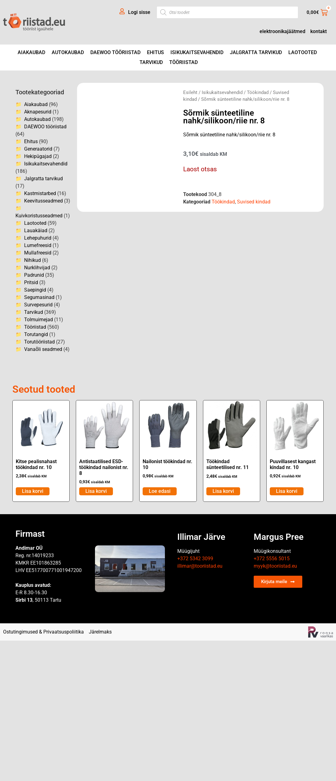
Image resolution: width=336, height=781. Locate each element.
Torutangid (36, 334)
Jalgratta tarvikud (256, 52)
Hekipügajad (38, 156)
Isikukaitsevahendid (196, 52)
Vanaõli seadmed (43, 349)
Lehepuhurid (37, 238)
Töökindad (258, 92)
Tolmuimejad (38, 319)
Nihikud (32, 260)
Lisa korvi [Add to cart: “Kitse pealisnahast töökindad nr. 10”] (32, 491)
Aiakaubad (31, 52)
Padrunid (34, 275)
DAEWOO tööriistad (115, 52)
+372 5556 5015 (272, 558)
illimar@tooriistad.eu (199, 566)
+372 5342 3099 (195, 558)
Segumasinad (39, 297)
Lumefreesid (37, 245)
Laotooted (302, 52)
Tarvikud (151, 62)
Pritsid (31, 282)
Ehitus (155, 52)
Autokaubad (68, 52)
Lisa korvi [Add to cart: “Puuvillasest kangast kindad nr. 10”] (286, 491)
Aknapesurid (37, 112)
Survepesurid (38, 305)
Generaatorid (38, 149)
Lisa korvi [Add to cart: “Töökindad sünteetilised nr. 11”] (223, 491)
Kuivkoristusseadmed (38, 216)
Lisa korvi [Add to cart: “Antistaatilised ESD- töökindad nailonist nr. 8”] (96, 491)
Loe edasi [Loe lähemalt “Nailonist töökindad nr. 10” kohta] (159, 491)
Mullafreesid (37, 253)
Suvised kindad (253, 202)
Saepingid (35, 290)
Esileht (190, 92)
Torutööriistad (39, 342)
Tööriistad (183, 62)
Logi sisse (139, 12)
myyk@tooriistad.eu (275, 566)
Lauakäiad (35, 230)
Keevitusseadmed (43, 201)
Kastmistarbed (40, 193)
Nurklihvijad (37, 268)
